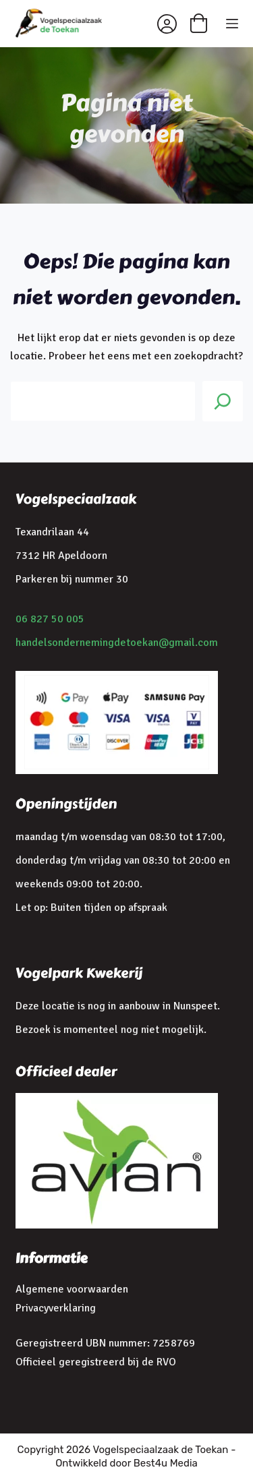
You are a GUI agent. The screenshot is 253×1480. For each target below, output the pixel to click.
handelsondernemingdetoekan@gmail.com (117, 642)
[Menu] (232, 24)
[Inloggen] (167, 24)
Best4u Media (166, 1463)
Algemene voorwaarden (72, 1289)
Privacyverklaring (56, 1308)
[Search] (222, 401)
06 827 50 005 (50, 619)
